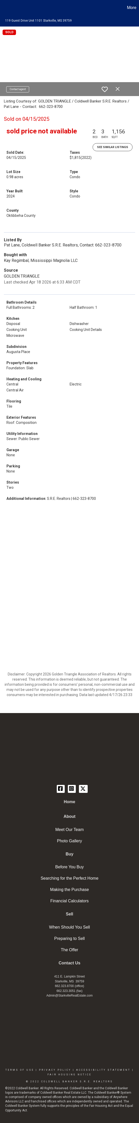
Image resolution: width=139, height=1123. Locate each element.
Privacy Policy (55, 1070)
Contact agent (18, 89)
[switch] (104, 89)
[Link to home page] (4, 7)
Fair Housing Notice (69, 1074)
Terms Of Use (19, 1070)
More (131, 7)
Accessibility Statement (103, 1070)
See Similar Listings (112, 147)
